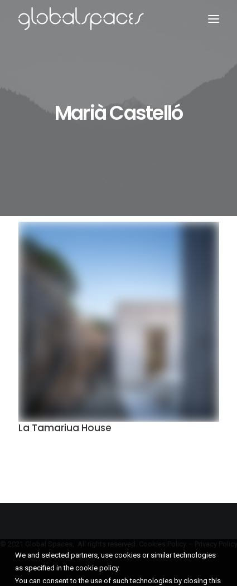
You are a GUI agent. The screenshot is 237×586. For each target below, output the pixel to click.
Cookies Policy (162, 544)
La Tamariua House (65, 429)
